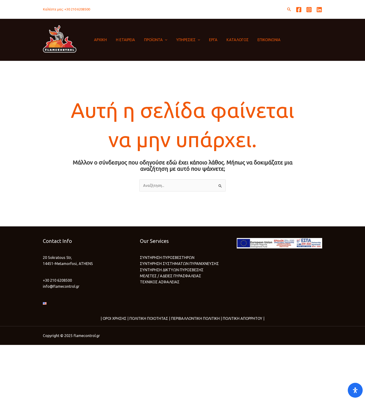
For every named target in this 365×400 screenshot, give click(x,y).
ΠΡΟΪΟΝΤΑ (152, 40)
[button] (289, 9)
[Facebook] (299, 10)
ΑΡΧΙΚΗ (100, 40)
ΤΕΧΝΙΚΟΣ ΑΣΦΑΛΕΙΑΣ (159, 282)
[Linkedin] (319, 10)
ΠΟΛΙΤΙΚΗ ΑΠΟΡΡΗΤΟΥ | (243, 318)
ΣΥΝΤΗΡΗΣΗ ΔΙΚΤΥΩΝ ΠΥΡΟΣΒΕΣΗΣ (171, 270)
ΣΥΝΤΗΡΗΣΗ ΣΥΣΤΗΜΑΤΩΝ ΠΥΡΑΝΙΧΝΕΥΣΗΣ (179, 264)
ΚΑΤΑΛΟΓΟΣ (230, 40)
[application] (161, 40)
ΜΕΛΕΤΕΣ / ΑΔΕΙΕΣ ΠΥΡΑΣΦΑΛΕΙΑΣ (170, 276)
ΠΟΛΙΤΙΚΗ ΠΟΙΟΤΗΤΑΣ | (149, 318)
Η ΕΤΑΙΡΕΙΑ (123, 40)
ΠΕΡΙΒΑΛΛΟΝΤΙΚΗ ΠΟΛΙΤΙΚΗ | (196, 318)
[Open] (355, 390)
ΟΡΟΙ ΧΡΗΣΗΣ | (115, 318)
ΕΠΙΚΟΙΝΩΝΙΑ (259, 40)
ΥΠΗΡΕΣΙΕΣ (183, 40)
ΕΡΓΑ (207, 40)
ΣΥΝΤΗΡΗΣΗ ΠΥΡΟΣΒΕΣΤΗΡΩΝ (167, 257)
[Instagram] (309, 10)
